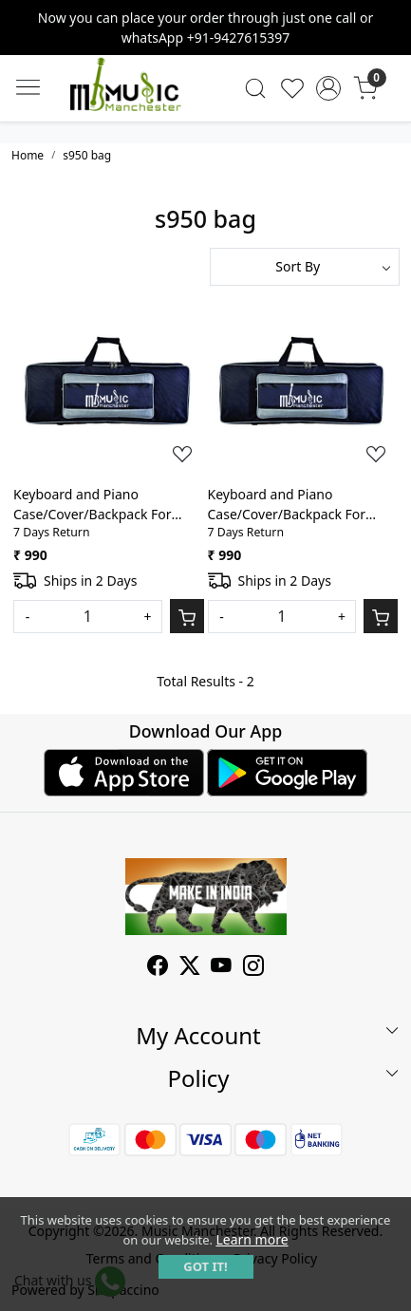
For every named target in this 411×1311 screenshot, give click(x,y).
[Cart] (187, 616)
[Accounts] (328, 88)
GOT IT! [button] (205, 1266)
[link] (255, 88)
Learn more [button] (251, 1239)
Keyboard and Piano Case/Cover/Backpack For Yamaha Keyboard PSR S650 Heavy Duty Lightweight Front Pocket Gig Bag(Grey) (105, 504)
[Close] (389, 22)
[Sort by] (305, 267)
